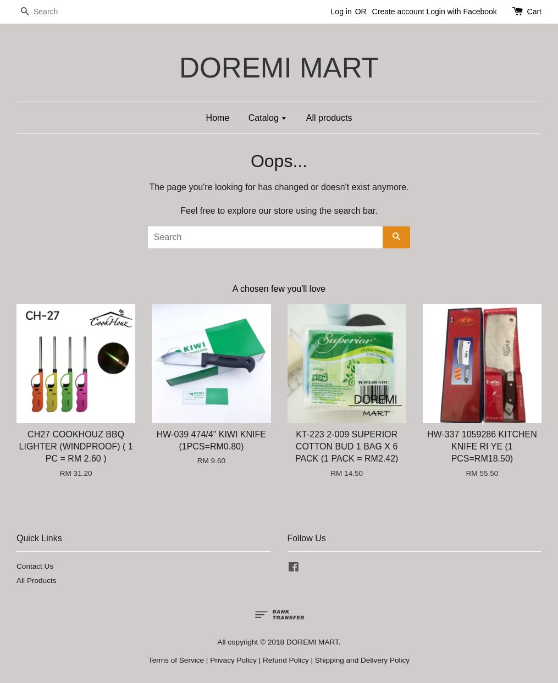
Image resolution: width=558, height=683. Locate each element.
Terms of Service (176, 660)
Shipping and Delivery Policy (362, 660)
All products (329, 118)
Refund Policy (286, 660)
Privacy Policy (233, 660)
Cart (534, 11)
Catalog (268, 118)
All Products (36, 580)
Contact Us (34, 566)
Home (218, 118)
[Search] (49, 12)
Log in (341, 11)
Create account (398, 11)
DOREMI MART (279, 68)
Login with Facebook (461, 11)
